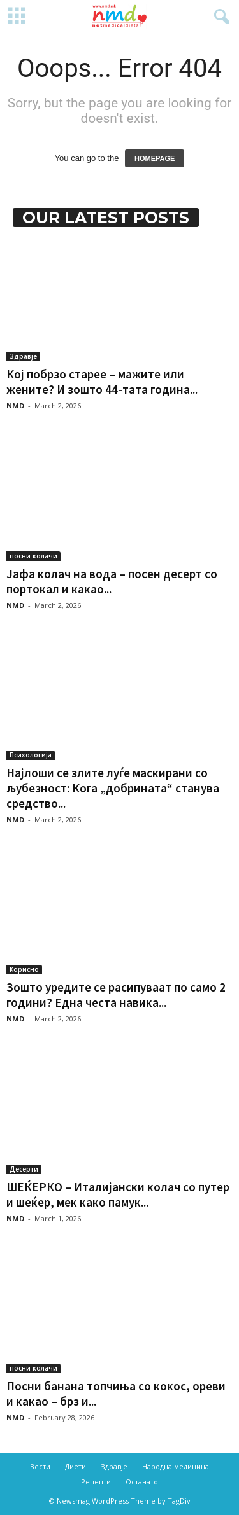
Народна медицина (175, 1466)
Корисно (24, 969)
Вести (40, 1466)
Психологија (31, 755)
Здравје (23, 356)
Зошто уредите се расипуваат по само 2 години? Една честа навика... (116, 994)
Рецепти (96, 1481)
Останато (142, 1481)
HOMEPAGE (154, 158)
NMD (15, 405)
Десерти (24, 1169)
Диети (75, 1466)
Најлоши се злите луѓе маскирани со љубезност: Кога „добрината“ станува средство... (112, 788)
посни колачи (33, 555)
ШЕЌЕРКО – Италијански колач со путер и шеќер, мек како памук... (117, 1194)
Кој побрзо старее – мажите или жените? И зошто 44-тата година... (102, 381)
